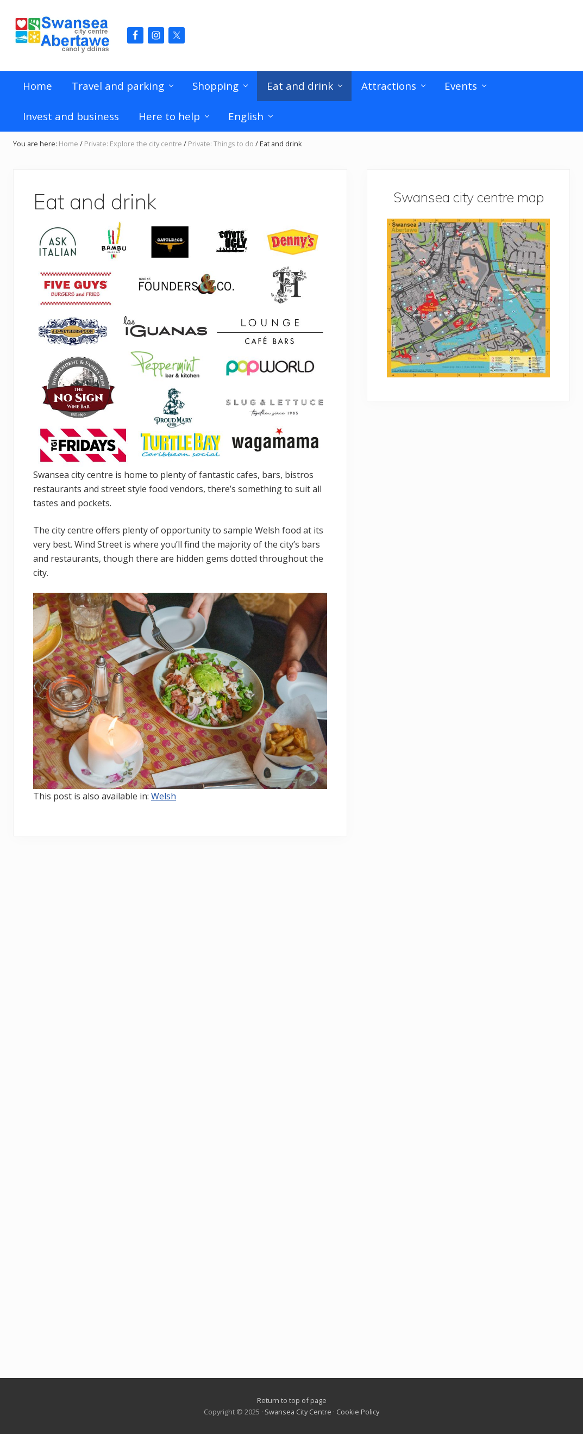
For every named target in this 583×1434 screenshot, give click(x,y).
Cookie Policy (357, 1412)
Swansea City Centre (298, 1412)
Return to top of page (292, 1400)
